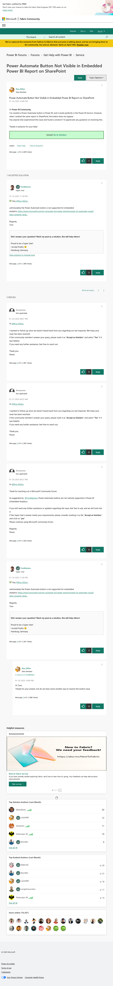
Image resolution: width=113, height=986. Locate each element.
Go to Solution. (60, 134)
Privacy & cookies (8, 964)
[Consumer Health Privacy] (34, 977)
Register (73, 31)
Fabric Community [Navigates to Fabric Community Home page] (30, 18)
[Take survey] (17, 784)
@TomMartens (31, 498)
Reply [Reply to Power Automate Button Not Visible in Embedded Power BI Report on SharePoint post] (98, 161)
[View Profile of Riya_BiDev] (20, 89)
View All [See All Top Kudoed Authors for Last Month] (13, 903)
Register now (82, 44)
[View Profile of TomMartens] (25, 186)
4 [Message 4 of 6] (17, 541)
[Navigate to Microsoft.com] (9, 18)
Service (80, 55)
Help (91, 31)
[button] (80, 77)
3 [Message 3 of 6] (23, 697)
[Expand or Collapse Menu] (4, 25)
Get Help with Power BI (58, 55)
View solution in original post (22, 255)
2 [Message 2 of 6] (17, 263)
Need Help (21, 145)
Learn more (8, 10)
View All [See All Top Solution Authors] (13, 847)
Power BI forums (17, 55)
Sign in (83, 31)
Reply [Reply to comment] (98, 272)
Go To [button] (100, 31)
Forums (35, 55)
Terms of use (6, 968)
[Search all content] (78, 36)
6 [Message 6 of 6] (17, 363)
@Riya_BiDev (22, 201)
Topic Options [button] (95, 77)
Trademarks (5, 972)
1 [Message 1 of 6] (17, 152)
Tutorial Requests (36, 145)
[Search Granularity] (36, 36)
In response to (24, 675)
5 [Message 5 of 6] (17, 443)
